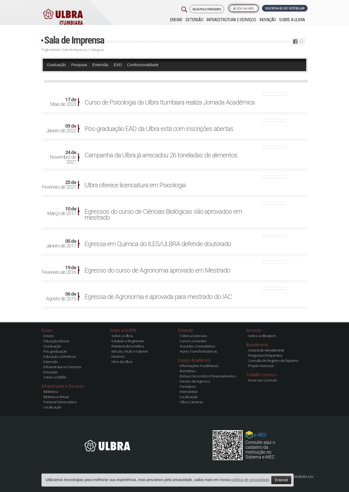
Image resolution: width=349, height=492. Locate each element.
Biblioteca (50, 391)
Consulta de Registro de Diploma (273, 360)
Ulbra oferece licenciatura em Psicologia (135, 185)
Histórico (118, 356)
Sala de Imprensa (74, 40)
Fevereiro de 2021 (59, 185)
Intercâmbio (189, 391)
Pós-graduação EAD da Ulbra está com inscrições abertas (159, 129)
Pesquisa (79, 65)
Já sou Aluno (243, 8)
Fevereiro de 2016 (59, 270)
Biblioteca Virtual (55, 396)
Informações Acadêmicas (199, 365)
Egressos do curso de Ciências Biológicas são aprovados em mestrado (163, 215)
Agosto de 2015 (61, 296)
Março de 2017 (61, 211)
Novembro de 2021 (63, 157)
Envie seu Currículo (262, 380)
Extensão (194, 19)
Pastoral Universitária (59, 401)
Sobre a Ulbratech (262, 335)
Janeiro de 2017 (61, 243)
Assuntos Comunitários (197, 346)
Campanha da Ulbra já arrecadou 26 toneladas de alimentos (161, 155)
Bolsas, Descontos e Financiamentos (208, 376)
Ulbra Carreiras (191, 401)
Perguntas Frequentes (265, 355)
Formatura (188, 386)
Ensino (176, 19)
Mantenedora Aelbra (128, 346)
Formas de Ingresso (195, 381)
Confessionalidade (142, 65)
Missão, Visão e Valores (130, 351)
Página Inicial (50, 49)
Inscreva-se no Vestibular (285, 8)
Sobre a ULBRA (292, 19)
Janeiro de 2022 (61, 128)
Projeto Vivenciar (261, 365)
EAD (118, 65)
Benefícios (188, 370)
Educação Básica (56, 340)
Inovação (267, 19)
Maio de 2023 (63, 102)
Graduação (56, 65)
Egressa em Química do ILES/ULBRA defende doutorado (158, 244)
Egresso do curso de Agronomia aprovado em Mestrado (157, 270)
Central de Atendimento (266, 350)
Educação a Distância (59, 356)
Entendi (281, 480)
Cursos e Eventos (193, 340)
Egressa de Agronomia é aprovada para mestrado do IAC (158, 297)
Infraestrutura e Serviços (231, 19)
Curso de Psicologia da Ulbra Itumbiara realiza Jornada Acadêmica (170, 102)
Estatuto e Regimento (128, 340)
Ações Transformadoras (198, 351)
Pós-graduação (55, 351)
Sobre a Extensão (193, 335)
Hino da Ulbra (122, 361)
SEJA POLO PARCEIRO (206, 9)
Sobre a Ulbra (122, 335)
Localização (52, 407)
